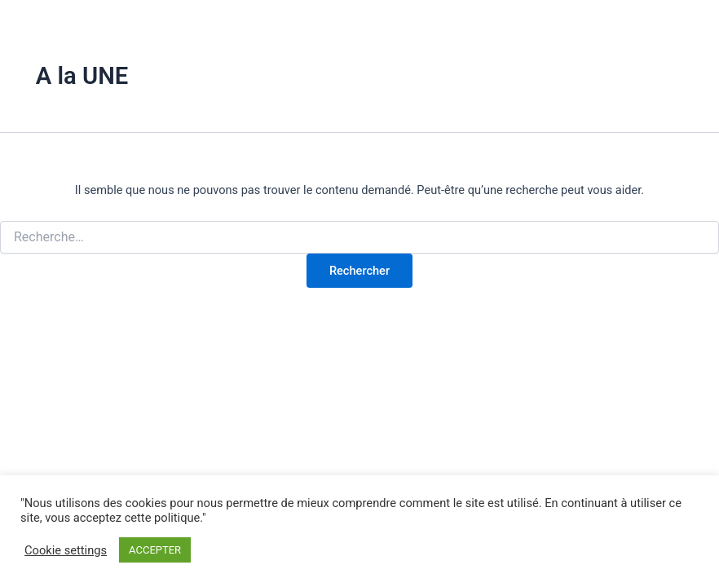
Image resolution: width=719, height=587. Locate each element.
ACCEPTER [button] (155, 550)
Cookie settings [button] (65, 550)
